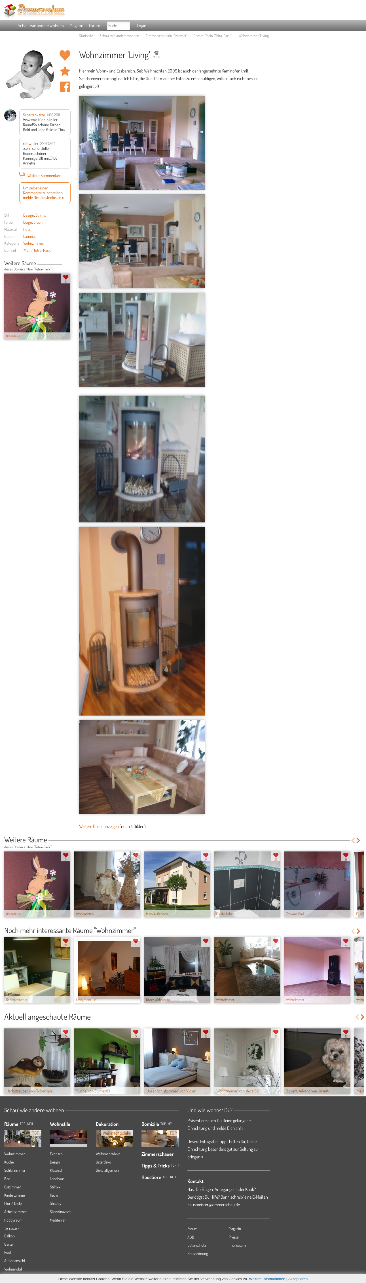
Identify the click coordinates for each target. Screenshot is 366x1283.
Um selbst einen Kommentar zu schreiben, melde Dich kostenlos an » (43, 192)
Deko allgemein (107, 1170)
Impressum (237, 1245)
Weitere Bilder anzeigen (99, 826)
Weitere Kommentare (40, 175)
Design (28, 214)
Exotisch (56, 1153)
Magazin (76, 25)
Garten (9, 1244)
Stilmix (40, 214)
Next (68, 263)
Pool (7, 1252)
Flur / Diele (13, 1203)
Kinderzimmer (15, 1195)
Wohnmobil (13, 1269)
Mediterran (58, 1220)
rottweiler (31, 143)
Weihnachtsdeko (108, 1153)
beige (27, 222)
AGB (190, 1237)
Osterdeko (103, 1162)
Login (141, 25)
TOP (22, 1124)
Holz (26, 229)
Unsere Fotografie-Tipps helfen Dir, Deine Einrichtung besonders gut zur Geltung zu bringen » (222, 1149)
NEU (30, 1124)
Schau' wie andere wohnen (41, 25)
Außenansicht (14, 1260)
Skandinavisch (60, 1211)
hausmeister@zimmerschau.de (213, 1204)
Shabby (55, 1203)
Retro (54, 1195)
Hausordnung (197, 1253)
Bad (7, 1178)
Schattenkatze (34, 114)
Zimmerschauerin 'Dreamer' (166, 35)
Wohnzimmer (33, 243)
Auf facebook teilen (65, 86)
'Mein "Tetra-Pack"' (37, 250)
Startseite (86, 35)
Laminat (29, 236)
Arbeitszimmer (15, 1211)
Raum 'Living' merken (65, 71)
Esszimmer (12, 1186)
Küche (9, 1162)
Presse (233, 1237)
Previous (64, 263)
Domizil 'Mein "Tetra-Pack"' (212, 35)
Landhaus (57, 1178)
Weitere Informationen (267, 1279)
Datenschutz (196, 1245)
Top (163, 1124)
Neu (171, 1124)
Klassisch (56, 1170)
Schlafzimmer (15, 1170)
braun (38, 222)
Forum (94, 25)
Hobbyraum (13, 1220)
